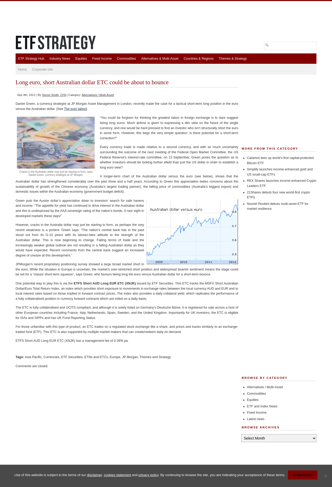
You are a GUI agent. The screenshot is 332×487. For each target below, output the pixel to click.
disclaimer (94, 475)
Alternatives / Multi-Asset (98, 94)
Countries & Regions (199, 58)
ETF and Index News (262, 406)
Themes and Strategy (155, 357)
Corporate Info (42, 69)
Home (22, 69)
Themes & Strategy (233, 58)
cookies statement (117, 475)
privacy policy (148, 475)
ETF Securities (71, 357)
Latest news (255, 419)
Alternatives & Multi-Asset (159, 58)
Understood (303, 475)
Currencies (51, 357)
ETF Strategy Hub (31, 58)
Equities (81, 58)
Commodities (126, 58)
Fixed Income (102, 58)
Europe (115, 357)
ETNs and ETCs (96, 357)
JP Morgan (130, 357)
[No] (325, 475)
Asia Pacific (33, 357)
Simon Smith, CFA (54, 94)
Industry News (60, 58)
